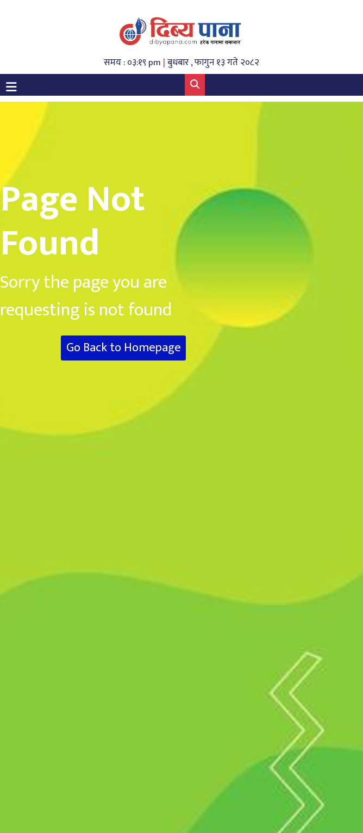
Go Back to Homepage (123, 348)
